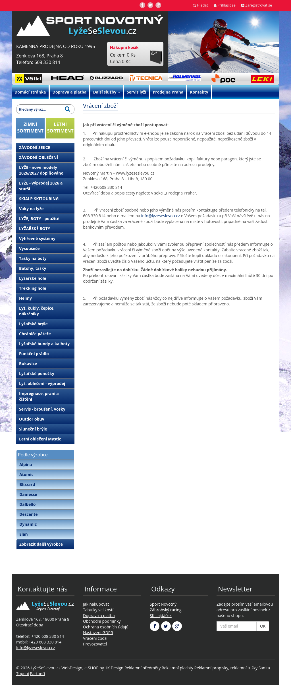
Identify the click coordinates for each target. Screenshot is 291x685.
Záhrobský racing (166, 609)
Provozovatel (95, 644)
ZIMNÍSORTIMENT (30, 127)
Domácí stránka (30, 92)
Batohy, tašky (32, 268)
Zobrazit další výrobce (41, 544)
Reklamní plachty (177, 667)
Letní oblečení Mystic (40, 439)
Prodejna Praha (168, 92)
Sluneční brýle (33, 429)
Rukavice (28, 363)
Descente (28, 514)
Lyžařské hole (32, 278)
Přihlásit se (225, 5)
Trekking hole (32, 288)
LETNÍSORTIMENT (60, 127)
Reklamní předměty (142, 667)
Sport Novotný (163, 604)
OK (262, 626)
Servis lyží (136, 92)
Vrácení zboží (95, 638)
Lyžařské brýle (33, 323)
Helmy (25, 298)
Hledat (200, 5)
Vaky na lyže (31, 208)
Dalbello (27, 504)
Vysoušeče (29, 248)
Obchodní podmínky (102, 621)
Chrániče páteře (35, 333)
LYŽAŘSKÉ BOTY (34, 228)
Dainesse (28, 494)
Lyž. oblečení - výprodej (42, 383)
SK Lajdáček (161, 615)
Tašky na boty (33, 258)
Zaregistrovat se (256, 5)
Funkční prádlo (34, 353)
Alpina (25, 464)
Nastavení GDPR (98, 632)
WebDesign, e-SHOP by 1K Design (92, 667)
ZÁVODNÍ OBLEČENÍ (38, 157)
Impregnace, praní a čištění (39, 396)
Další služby (106, 92)
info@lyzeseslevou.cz (160, 215)
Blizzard (27, 484)
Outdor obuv (31, 419)
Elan (23, 534)
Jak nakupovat (96, 604)
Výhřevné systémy (37, 238)
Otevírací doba (29, 625)
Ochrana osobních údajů (105, 627)
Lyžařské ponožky (36, 373)
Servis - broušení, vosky (42, 409)
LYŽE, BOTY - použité (39, 218)
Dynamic (28, 524)
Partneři (37, 673)
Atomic (26, 474)
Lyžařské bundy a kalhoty (44, 343)
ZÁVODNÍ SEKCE (34, 147)
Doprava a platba (70, 92)
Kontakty (199, 92)
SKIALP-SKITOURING (39, 198)
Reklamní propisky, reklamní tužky (225, 667)
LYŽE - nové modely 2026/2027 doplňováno (41, 170)
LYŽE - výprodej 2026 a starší (41, 185)
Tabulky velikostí (98, 609)
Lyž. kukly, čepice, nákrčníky (37, 310)
